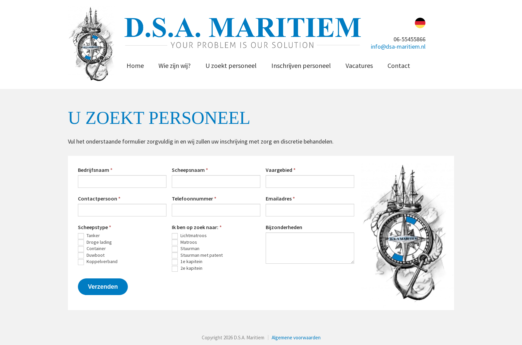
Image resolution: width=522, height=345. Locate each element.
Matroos (184, 242)
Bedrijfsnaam (95, 170)
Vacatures (359, 65)
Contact (399, 65)
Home (135, 65)
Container (92, 248)
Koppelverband (98, 261)
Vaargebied (281, 170)
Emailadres (280, 198)
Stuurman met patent (197, 255)
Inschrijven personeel (301, 65)
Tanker (89, 235)
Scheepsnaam (190, 170)
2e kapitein (187, 268)
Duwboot (91, 255)
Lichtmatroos (189, 235)
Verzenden (103, 286)
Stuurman (185, 248)
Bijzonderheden (284, 227)
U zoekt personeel (231, 65)
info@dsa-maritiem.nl (398, 46)
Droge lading (95, 242)
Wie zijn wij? (174, 65)
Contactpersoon (99, 198)
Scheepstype (94, 227)
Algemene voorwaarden (296, 337)
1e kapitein (187, 261)
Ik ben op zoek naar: (197, 227)
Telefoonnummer (194, 198)
